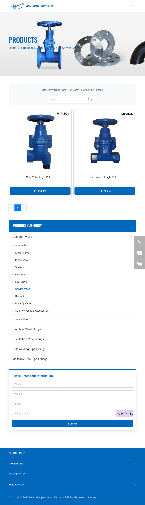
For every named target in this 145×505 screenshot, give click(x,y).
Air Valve (20, 274)
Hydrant (19, 296)
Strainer (19, 267)
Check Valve (22, 252)
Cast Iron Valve (47, 48)
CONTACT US (17, 474)
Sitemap (92, 497)
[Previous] (11, 207)
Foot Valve (21, 281)
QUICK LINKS (17, 453)
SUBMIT (72, 423)
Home (12, 48)
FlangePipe (87, 89)
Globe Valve (22, 260)
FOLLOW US (16, 484)
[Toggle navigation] (131, 6)
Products (27, 48)
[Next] (23, 207)
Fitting (99, 89)
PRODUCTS (16, 463)
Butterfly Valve (23, 303)
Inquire (40, 190)
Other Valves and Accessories (32, 310)
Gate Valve (21, 245)
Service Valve (70, 48)
